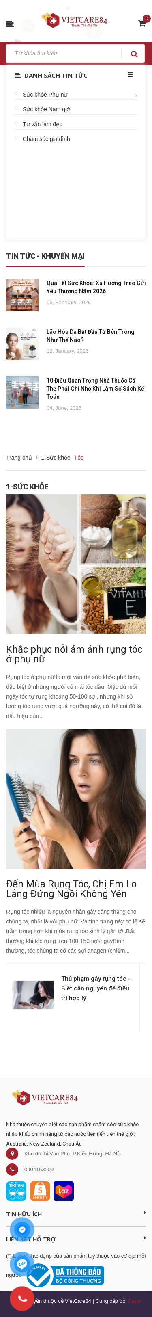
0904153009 (39, 1169)
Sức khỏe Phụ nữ (45, 94)
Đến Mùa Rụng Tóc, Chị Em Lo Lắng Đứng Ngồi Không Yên (71, 889)
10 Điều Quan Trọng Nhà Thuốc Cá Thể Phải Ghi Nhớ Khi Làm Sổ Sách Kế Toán (95, 388)
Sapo (134, 1301)
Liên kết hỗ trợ (76, 1239)
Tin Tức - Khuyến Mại (45, 256)
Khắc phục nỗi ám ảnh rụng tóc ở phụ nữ (74, 654)
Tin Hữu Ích (76, 1214)
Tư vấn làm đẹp (42, 124)
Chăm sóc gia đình (46, 139)
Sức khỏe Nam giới (47, 109)
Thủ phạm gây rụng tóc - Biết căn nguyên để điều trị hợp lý (96, 988)
